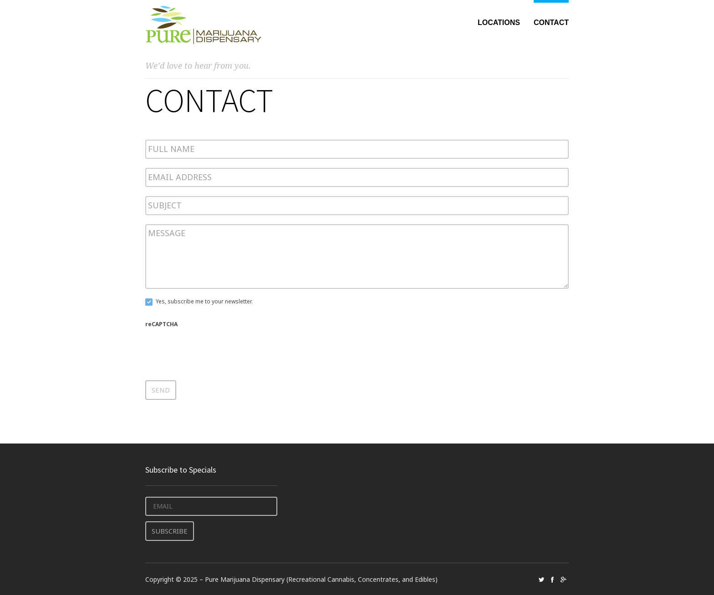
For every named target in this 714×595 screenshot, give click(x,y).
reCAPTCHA (161, 324)
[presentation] (214, 348)
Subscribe (169, 530)
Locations (499, 22)
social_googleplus (563, 578)
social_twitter (541, 578)
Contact (551, 22)
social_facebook (552, 578)
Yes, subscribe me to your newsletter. (199, 302)
